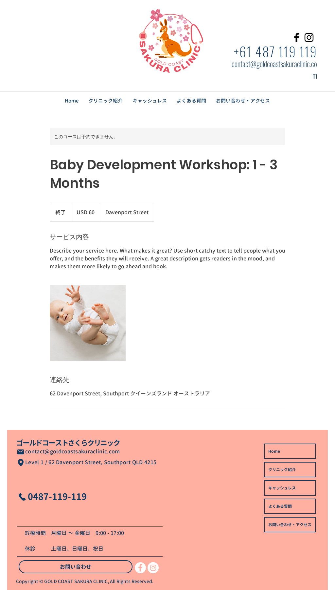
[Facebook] (297, 37)
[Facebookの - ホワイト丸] (140, 567)
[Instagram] (309, 37)
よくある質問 (280, 506)
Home (274, 451)
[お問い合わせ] (75, 566)
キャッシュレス (282, 488)
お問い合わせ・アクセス (289, 524)
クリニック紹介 (282, 469)
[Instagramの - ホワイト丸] (153, 567)
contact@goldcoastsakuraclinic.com (72, 451)
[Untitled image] (88, 323)
